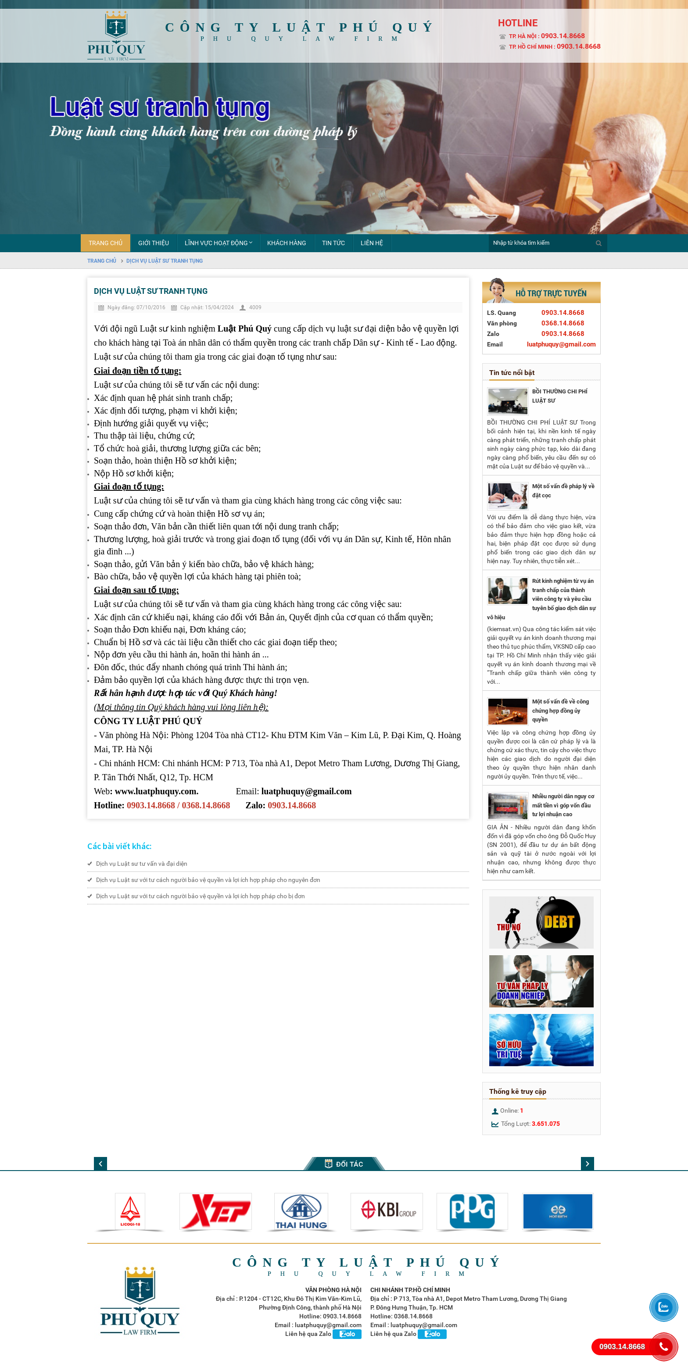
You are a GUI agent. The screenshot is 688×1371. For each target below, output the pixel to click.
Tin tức (333, 242)
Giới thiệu (153, 242)
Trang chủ (105, 242)
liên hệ (372, 242)
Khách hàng (286, 242)
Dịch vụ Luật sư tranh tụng (164, 261)
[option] (344, 136)
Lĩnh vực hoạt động (216, 242)
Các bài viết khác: (119, 845)
